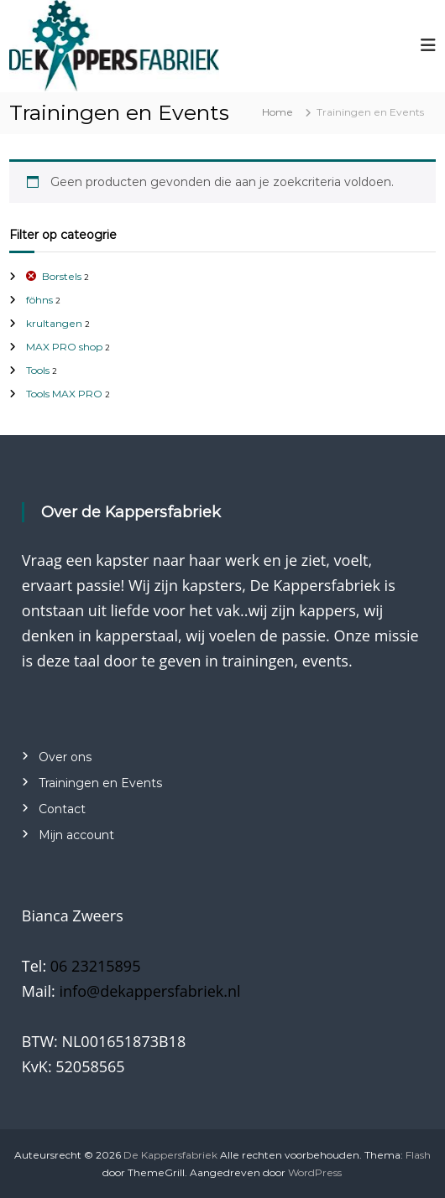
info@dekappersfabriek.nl (150, 991)
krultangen (54, 323)
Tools (38, 370)
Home (277, 112)
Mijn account (76, 835)
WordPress (315, 1172)
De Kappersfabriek (170, 1155)
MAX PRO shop (64, 346)
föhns (39, 299)
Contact (62, 809)
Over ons (65, 757)
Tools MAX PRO (64, 393)
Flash (418, 1155)
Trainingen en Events (100, 783)
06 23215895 (95, 966)
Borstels (61, 276)
